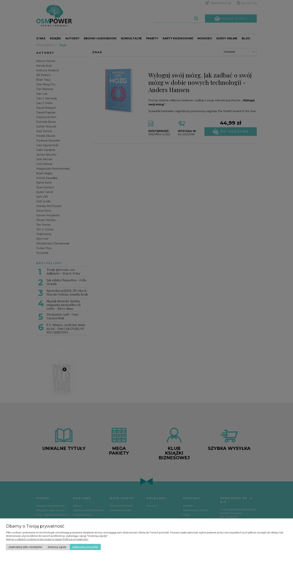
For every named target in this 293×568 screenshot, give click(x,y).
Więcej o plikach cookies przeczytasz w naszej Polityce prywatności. (47, 539)
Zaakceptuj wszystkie (85, 547)
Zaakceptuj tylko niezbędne (25, 547)
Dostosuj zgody (57, 547)
